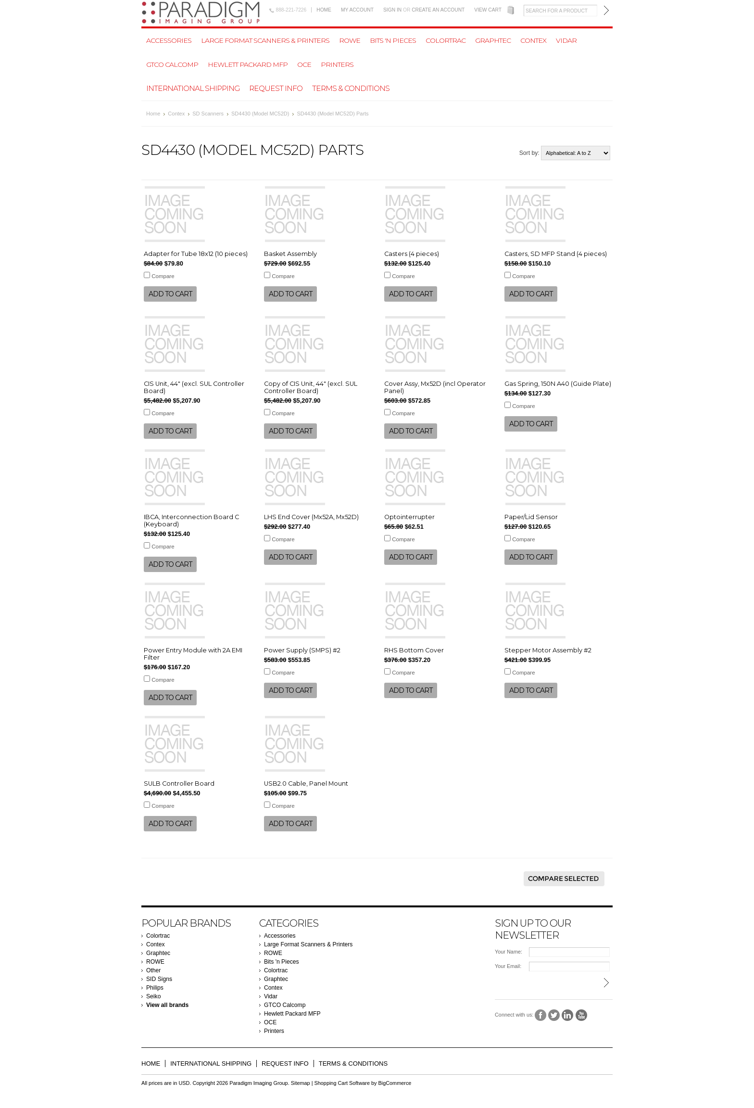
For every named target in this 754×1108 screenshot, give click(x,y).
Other (153, 970)
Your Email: (508, 966)
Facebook (541, 1015)
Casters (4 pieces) (411, 253)
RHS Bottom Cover (414, 650)
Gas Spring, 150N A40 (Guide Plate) (557, 383)
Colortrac (445, 40)
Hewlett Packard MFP (248, 64)
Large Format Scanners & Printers (265, 40)
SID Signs (159, 979)
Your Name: (508, 952)
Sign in (392, 10)
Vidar (566, 40)
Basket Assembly (290, 253)
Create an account (438, 10)
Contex (533, 40)
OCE (304, 64)
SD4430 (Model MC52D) (260, 113)
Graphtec (493, 40)
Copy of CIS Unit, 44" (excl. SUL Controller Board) (310, 387)
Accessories (168, 40)
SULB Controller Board (179, 783)
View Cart (488, 10)
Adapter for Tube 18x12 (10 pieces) (196, 253)
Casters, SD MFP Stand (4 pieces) (555, 253)
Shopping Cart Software (342, 1083)
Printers (337, 64)
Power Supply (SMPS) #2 (302, 650)
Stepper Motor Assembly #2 (547, 650)
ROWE (349, 40)
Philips (154, 987)
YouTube (582, 1015)
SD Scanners (208, 113)
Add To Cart (170, 294)
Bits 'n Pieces (393, 40)
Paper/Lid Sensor (531, 517)
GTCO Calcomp (172, 64)
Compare (162, 276)
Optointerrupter (409, 517)
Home (323, 10)
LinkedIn (568, 1015)
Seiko (153, 996)
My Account (357, 10)
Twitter (554, 1015)
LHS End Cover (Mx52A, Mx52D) (311, 517)
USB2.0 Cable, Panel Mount (306, 783)
